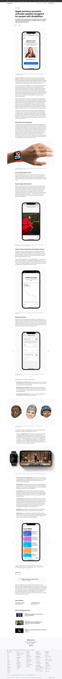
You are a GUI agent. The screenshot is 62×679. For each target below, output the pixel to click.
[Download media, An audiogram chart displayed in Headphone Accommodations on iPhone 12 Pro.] (46, 322)
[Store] (10, 1)
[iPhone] (19, 1)
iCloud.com (18, 655)
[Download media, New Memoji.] (46, 431)
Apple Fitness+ (19, 663)
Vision (8, 659)
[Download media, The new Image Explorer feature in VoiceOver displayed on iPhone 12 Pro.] (46, 254)
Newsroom (9, 3)
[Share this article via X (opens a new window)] (17, 25)
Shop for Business (38, 654)
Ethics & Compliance (48, 668)
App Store (18, 668)
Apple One (18, 658)
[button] (52, 1)
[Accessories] (44, 1)
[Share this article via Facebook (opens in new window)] (16, 25)
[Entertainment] (39, 1)
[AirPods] (29, 1)
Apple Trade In (28, 661)
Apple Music (18, 661)
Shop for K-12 (37, 658)
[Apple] (7, 1)
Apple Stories (45, 3)
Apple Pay (8, 671)
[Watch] (23, 1)
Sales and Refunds (33, 677)
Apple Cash (8, 672)
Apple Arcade (18, 662)
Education (46, 654)
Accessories (9, 664)
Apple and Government (39, 666)
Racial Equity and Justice (48, 659)
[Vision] (26, 1)
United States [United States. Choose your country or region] (50, 677)
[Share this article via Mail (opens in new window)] (19, 25)
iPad (7, 655)
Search (51, 3)
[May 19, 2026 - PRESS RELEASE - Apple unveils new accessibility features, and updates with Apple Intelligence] (31, 622)
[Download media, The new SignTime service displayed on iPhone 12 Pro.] (46, 74)
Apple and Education (38, 657)
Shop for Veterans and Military (40, 667)
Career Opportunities (48, 666)
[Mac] (13, 1)
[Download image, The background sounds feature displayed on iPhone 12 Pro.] (46, 383)
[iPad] (16, 1)
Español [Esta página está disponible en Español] (54, 677)
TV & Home (8, 661)
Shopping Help (28, 666)
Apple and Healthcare (39, 663)
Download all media (25, 580)
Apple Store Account (19, 654)
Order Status (28, 665)
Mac (7, 654)
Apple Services (39, 3)
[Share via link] (21, 25)
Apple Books (18, 667)
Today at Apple (28, 655)
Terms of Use (28, 677)
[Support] (48, 1)
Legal (37, 677)
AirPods (8, 660)
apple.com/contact (42, 108)
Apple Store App (28, 659)
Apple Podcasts (19, 666)
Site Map (40, 677)
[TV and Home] (34, 1)
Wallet (8, 668)
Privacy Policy (23, 677)
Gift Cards (8, 665)
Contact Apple (47, 671)
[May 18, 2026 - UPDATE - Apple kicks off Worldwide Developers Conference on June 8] (31, 630)
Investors (46, 667)
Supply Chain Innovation (48, 660)
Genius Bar (27, 654)
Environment (47, 655)
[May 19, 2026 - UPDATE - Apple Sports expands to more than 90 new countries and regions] (31, 615)
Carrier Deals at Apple (29, 664)
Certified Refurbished (29, 660)
